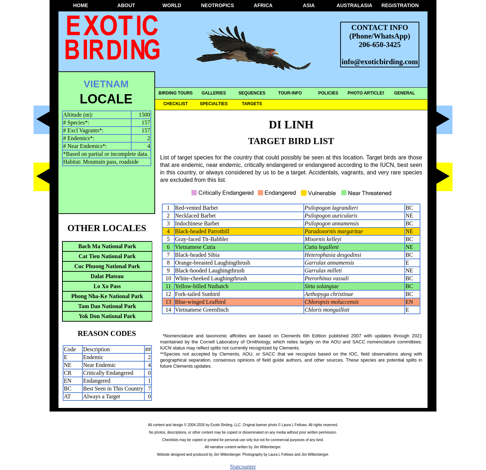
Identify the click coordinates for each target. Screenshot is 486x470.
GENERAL (404, 93)
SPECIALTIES (214, 103)
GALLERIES (213, 93)
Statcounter (243, 467)
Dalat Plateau (107, 276)
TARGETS (252, 103)
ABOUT (126, 5)
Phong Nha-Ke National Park (107, 296)
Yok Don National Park (107, 316)
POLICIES (328, 93)
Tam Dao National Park (107, 306)
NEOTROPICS (217, 5)
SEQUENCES (252, 93)
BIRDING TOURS (176, 93)
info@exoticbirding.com (380, 61)
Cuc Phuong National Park (107, 266)
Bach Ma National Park (107, 246)
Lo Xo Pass (107, 286)
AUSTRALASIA (354, 5)
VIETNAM (106, 84)
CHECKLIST (175, 103)
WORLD (172, 5)
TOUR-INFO (290, 93)
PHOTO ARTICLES (366, 93)
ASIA (308, 5)
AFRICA (263, 5)
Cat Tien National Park (107, 256)
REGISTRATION (400, 5)
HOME (80, 5)
